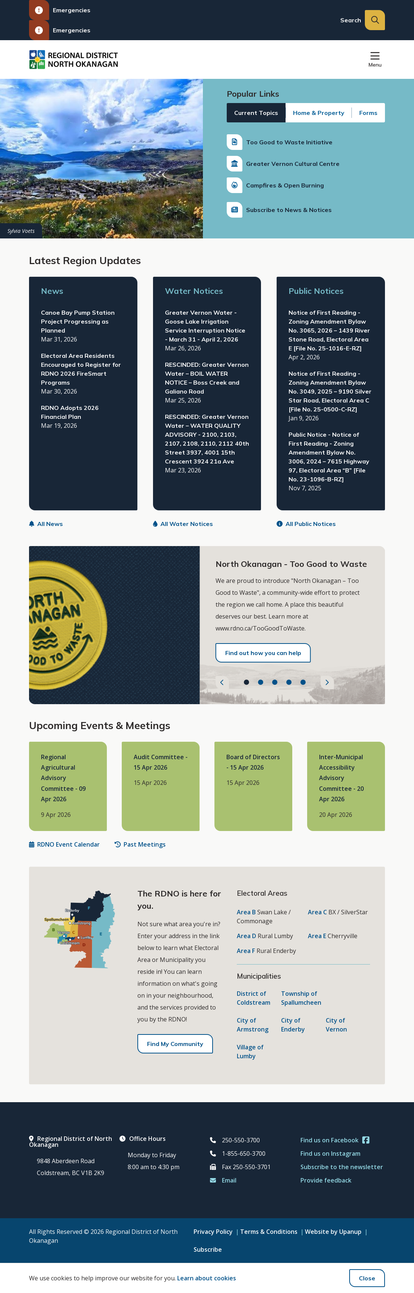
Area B (246, 912)
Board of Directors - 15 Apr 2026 (253, 762)
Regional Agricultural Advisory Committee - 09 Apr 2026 (63, 778)
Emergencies (59, 10)
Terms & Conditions (268, 1232)
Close (367, 1278)
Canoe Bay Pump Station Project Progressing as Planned (78, 321)
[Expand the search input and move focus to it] (375, 20)
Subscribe (208, 1249)
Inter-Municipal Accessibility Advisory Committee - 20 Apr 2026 (341, 778)
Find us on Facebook (334, 1140)
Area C (317, 912)
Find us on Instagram (330, 1153)
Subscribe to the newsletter (341, 1167)
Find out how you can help (263, 653)
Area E (317, 936)
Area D (246, 936)
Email (223, 1180)
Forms (368, 112)
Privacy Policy (213, 1232)
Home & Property (318, 112)
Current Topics (256, 112)
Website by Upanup (333, 1232)
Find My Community (175, 1043)
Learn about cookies (206, 1278)
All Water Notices (183, 523)
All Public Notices (306, 523)
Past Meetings (140, 844)
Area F (246, 951)
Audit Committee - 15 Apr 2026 (161, 762)
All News (46, 523)
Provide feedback (325, 1180)
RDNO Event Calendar (64, 844)
